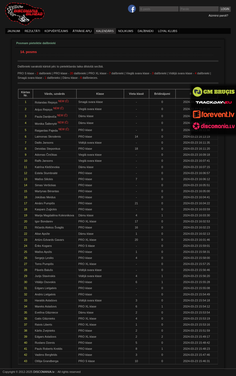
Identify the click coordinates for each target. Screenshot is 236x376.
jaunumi (13, 31)
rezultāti (32, 31)
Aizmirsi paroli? (218, 15)
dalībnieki (146, 31)
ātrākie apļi (82, 31)
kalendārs (105, 31)
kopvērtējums (56, 31)
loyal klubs (167, 31)
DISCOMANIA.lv (44, 371)
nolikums (125, 31)
